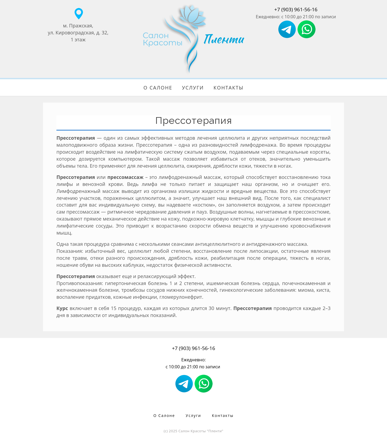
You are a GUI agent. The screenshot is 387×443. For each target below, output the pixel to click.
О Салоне (158, 87)
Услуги (193, 87)
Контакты (228, 87)
